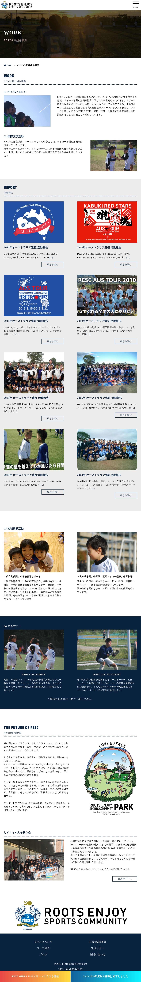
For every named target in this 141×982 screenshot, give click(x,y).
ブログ (43, 954)
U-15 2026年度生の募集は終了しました (105, 976)
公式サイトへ (125, 879)
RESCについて (43, 942)
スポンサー (97, 948)
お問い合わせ (98, 954)
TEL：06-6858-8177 (70, 969)
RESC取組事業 (98, 942)
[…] (51, 257)
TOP (7, 65)
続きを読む (52, 264)
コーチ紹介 (43, 948)
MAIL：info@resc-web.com (70, 963)
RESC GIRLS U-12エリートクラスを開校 (35, 976)
